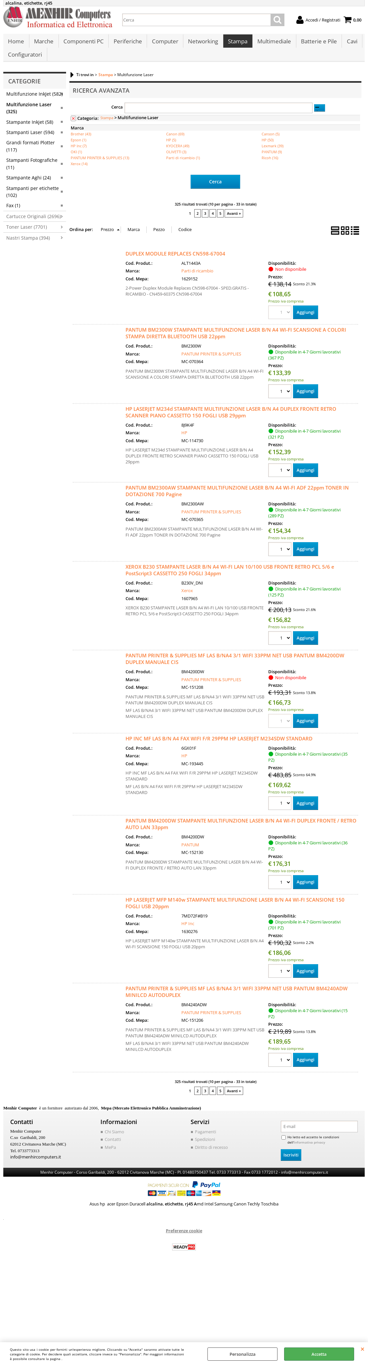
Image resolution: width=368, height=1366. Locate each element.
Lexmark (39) (272, 152)
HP (184, 439)
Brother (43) (81, 140)
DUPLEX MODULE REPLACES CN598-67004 (175, 260)
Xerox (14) (79, 170)
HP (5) (171, 146)
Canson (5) (270, 140)
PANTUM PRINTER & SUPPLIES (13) (100, 164)
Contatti (113, 1146)
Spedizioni (205, 1146)
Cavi (349, 43)
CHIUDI (362, 1348)
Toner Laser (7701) (26, 234)
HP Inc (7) (79, 152)
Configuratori (25, 60)
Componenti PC (83, 43)
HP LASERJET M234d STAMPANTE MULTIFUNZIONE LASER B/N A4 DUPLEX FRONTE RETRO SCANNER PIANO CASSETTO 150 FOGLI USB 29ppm (231, 418)
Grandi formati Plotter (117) (30, 153)
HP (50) (268, 146)
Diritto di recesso (211, 1154)
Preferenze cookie (184, 1238)
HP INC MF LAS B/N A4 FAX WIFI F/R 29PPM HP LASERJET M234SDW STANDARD (219, 745)
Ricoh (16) (270, 164)
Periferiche (127, 43)
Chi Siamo (114, 1139)
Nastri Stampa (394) (28, 244)
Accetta (319, 1354)
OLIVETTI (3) (176, 158)
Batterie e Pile (317, 43)
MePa (110, 1154)
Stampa (236, 43)
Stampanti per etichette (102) (32, 198)
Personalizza (243, 1354)
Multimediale (272, 43)
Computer (164, 43)
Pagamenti (205, 1139)
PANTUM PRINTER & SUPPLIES (211, 360)
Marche (43, 43)
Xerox (187, 597)
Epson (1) (78, 146)
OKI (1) (76, 158)
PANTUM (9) (272, 158)
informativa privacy (309, 1149)
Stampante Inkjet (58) (29, 128)
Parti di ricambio (197, 277)
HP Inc (187, 930)
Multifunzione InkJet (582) (34, 101)
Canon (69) (175, 140)
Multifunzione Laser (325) (29, 114)
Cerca (117, 114)
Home (16, 43)
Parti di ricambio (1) (183, 164)
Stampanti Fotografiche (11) (31, 170)
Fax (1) (13, 212)
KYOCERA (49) (177, 152)
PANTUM (190, 851)
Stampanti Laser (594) (30, 139)
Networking (202, 43)
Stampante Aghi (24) (28, 184)
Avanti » (234, 219)
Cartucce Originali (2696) (33, 223)
